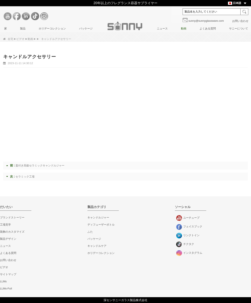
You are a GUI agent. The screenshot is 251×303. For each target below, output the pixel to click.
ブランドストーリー (12, 217)
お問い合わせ (240, 21)
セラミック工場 (25, 176)
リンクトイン (179, 235)
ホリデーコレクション (52, 28)
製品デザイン (8, 238)
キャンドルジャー (98, 217)
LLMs (3, 281)
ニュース (162, 28)
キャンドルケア (96, 245)
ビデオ (20, 39)
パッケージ (86, 28)
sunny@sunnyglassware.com (206, 20)
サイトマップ (8, 274)
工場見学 (5, 224)
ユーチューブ (179, 218)
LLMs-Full (6, 288)
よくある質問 (208, 28)
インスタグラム (179, 253)
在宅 (8, 39)
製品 (23, 28)
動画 (183, 28)
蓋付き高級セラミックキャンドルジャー (39, 165)
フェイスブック (179, 227)
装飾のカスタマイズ (12, 231)
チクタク (179, 244)
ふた (90, 231)
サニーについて (238, 28)
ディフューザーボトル (101, 224)
